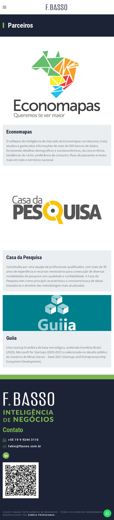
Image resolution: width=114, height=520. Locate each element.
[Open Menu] (4, 7)
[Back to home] (57, 7)
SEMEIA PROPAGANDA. (42, 515)
